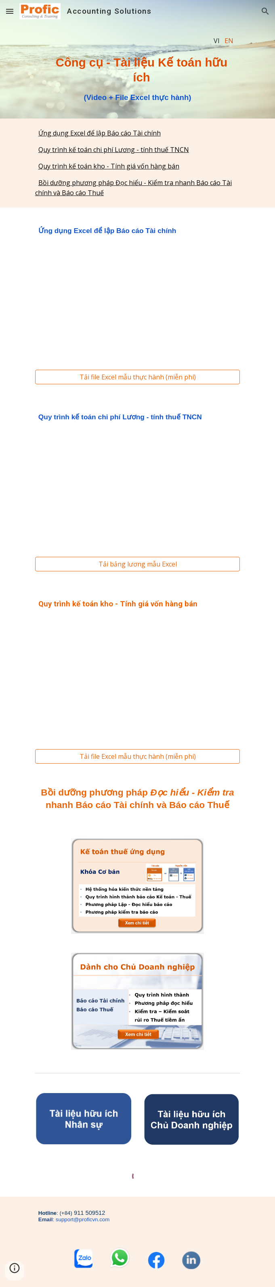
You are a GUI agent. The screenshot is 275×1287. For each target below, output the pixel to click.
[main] (137, 41)
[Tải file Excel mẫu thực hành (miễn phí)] (137, 377)
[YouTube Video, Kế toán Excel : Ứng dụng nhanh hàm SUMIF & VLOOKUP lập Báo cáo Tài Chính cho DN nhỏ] (137, 301)
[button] (9, 11)
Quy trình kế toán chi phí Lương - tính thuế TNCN (113, 149)
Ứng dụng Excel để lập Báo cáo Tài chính (99, 133)
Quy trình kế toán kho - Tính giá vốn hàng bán (108, 166)
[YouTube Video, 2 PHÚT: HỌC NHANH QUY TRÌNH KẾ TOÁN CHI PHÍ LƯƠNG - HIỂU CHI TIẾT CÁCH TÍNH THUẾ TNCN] (137, 488)
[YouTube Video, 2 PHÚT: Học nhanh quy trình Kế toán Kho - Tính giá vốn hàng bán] (137, 677)
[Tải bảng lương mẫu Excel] (137, 564)
